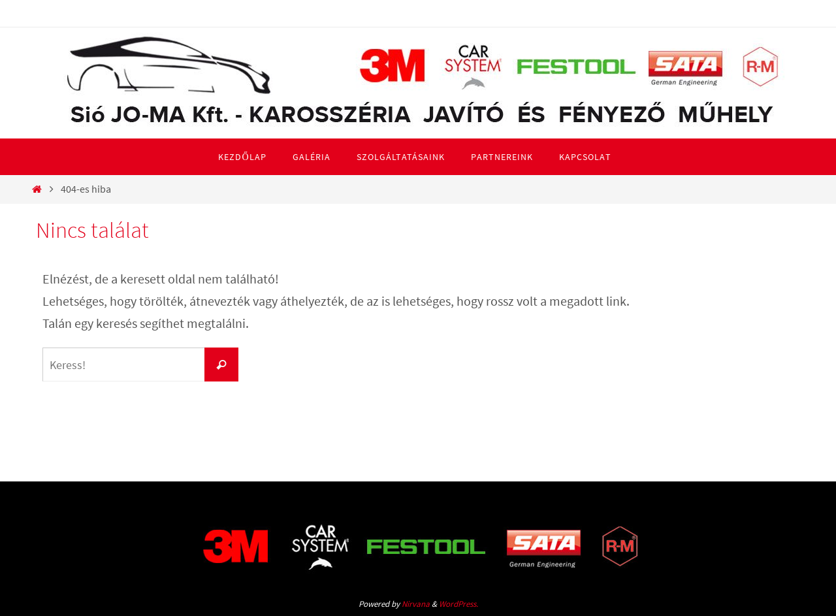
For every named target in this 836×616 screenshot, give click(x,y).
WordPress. (458, 603)
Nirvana (416, 603)
